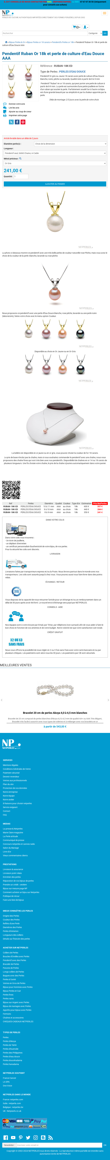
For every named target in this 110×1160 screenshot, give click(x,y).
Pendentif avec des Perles (14, 960)
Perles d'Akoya (9, 1041)
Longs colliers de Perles (13, 972)
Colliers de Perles (10, 952)
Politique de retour (11, 896)
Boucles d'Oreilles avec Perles (16, 956)
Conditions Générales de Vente (17, 769)
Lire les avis (14, 108)
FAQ (5, 815)
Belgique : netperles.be (13, 1107)
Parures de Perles (11, 968)
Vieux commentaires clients (15, 855)
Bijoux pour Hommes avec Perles (18, 987)
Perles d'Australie (10, 1049)
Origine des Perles (11, 916)
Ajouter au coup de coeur (20, 111)
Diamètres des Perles (12, 927)
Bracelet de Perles (11, 964)
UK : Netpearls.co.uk (12, 1111)
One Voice (7, 1086)
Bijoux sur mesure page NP (15, 888)
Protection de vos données (15, 788)
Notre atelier (8, 799)
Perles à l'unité (9, 979)
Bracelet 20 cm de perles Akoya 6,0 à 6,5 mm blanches (55, 712)
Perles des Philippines (12, 1053)
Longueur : (9, 148)
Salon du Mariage (11, 848)
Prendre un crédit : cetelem (15, 884)
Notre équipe (9, 796)
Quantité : (8, 176)
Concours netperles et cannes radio (19, 844)
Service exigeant (10, 807)
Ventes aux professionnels (15, 780)
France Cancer (9, 1078)
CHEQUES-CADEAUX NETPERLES (18, 1021)
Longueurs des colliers (13, 935)
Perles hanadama (11, 1064)
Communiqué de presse (13, 840)
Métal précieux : (12, 158)
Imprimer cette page (18, 115)
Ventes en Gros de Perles (14, 983)
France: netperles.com (13, 1099)
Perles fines (8, 995)
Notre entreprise (10, 792)
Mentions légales (10, 765)
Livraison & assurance (13, 869)
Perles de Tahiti (10, 1045)
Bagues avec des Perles (13, 975)
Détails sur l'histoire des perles (16, 939)
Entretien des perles (12, 877)
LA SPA (6, 1082)
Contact (6, 811)
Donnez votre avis (17, 104)
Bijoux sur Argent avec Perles (16, 1002)
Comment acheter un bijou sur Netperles (21, 892)
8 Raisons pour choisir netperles (17, 803)
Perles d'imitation (10, 931)
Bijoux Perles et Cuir (12, 991)
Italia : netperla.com (12, 1103)
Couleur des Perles (11, 919)
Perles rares (8, 998)
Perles (5, 1037)
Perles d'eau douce (11, 1056)
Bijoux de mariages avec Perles (17, 1006)
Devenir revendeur (11, 776)
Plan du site (8, 784)
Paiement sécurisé (11, 773)
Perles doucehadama (12, 1060)
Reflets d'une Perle (11, 923)
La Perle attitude (10, 836)
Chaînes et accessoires (13, 1018)
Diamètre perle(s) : (12, 144)
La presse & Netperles (13, 829)
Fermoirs (7, 1014)
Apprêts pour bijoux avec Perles (17, 1010)
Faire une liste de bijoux (13, 900)
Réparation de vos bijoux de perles (18, 881)
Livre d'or (7, 851)
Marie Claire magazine (13, 832)
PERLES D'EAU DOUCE (72, 71)
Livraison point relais (12, 873)
